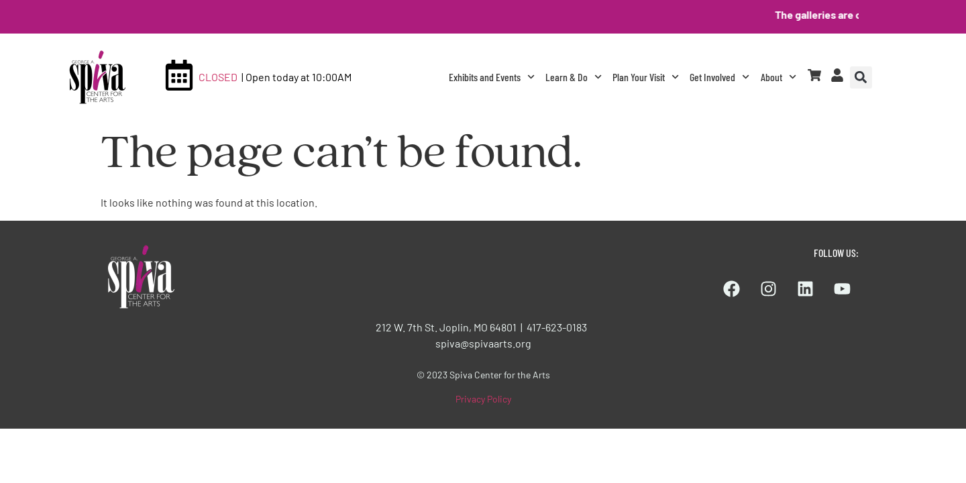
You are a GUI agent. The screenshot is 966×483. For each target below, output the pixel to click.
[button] (861, 77)
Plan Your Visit (645, 76)
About (778, 76)
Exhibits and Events (492, 76)
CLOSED (218, 76)
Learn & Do (573, 76)
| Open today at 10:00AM (296, 76)
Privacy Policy (483, 399)
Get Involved (719, 76)
